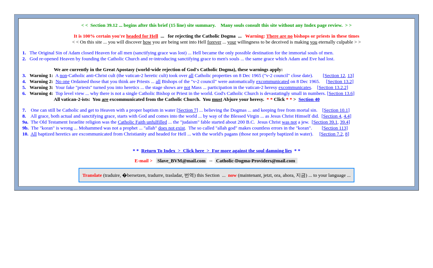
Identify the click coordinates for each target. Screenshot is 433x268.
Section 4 (332, 116)
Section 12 (334, 75)
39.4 (344, 122)
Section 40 (309, 99)
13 (349, 75)
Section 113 (334, 128)
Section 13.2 (340, 81)
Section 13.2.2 (333, 87)
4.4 (347, 116)
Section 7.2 (332, 134)
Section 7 (187, 110)
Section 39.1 (325, 122)
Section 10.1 (336, 110)
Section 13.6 (341, 93)
